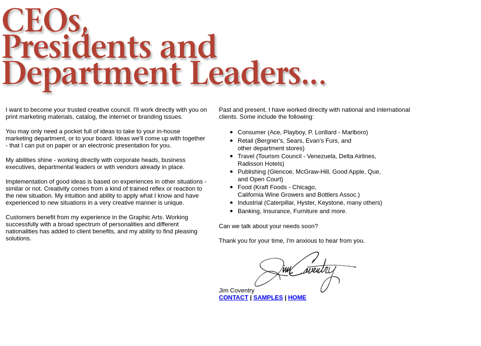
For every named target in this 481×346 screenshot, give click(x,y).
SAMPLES (268, 297)
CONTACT (233, 297)
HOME (297, 297)
